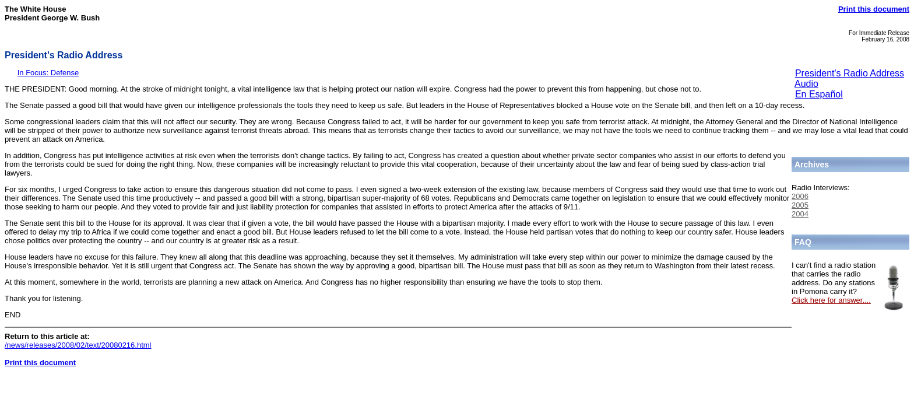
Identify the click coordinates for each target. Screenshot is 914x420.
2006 (800, 196)
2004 (800, 213)
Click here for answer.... (831, 300)
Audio (806, 84)
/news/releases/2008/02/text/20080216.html (78, 345)
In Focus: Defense (48, 72)
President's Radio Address (849, 73)
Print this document (873, 9)
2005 (800, 205)
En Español (819, 94)
